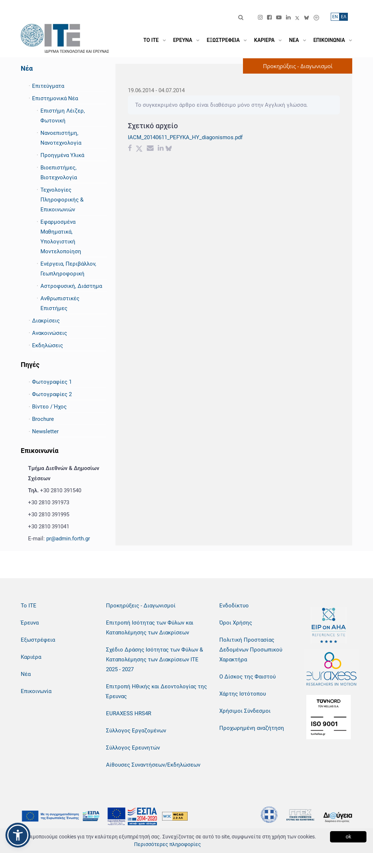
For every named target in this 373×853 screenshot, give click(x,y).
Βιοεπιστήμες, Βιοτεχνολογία (58, 172)
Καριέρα (31, 657)
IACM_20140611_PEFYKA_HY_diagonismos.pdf (185, 137)
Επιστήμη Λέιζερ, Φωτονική (62, 115)
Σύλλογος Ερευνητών (133, 747)
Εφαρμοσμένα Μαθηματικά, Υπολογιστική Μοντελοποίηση (60, 237)
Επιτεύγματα (48, 86)
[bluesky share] (168, 149)
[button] (17, 835)
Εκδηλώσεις (47, 345)
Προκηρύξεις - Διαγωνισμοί (141, 605)
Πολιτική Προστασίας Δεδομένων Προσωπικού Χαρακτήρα (250, 650)
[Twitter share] (139, 149)
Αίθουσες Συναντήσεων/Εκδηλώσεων (153, 765)
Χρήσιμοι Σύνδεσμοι (245, 711)
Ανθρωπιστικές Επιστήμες (59, 303)
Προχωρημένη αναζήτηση (251, 728)
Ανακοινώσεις (49, 333)
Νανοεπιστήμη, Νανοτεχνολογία (60, 138)
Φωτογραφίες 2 (52, 394)
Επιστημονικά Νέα (55, 98)
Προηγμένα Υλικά (62, 155)
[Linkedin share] (161, 149)
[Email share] (150, 149)
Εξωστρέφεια (38, 640)
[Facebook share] (130, 149)
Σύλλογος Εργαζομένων (136, 730)
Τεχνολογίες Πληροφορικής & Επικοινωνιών (61, 200)
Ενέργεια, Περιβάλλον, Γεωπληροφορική (68, 269)
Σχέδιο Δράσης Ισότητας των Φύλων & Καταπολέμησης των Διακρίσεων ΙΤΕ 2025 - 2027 (154, 659)
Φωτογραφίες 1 (52, 382)
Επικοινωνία (36, 691)
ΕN (335, 16)
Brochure (43, 419)
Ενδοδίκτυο (234, 605)
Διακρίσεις (46, 320)
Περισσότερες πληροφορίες (167, 844)
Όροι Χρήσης (235, 622)
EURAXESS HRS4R (128, 713)
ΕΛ (343, 16)
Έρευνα (30, 622)
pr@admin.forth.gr (68, 538)
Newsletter (45, 431)
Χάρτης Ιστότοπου (242, 693)
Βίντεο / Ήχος (49, 406)
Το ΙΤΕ (28, 605)
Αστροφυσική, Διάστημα (71, 286)
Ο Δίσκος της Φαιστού (247, 676)
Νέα (27, 68)
